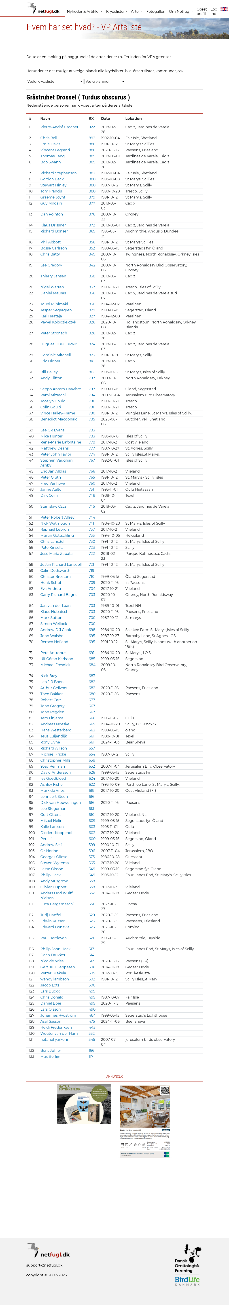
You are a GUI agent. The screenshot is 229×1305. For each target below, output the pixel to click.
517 (91, 949)
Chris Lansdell (52, 541)
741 (91, 523)
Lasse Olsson (51, 869)
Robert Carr (50, 700)
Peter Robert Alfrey (57, 517)
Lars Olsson (50, 1009)
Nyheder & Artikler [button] (83, 11)
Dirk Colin (49, 495)
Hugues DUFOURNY (58, 344)
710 (91, 576)
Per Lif (46, 839)
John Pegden (52, 712)
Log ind (214, 11)
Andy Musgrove (54, 881)
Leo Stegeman (53, 809)
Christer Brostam (55, 576)
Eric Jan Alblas (53, 471)
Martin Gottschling (57, 535)
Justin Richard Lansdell (61, 564)
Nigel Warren (52, 287)
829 (92, 310)
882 (92, 173)
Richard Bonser (54, 231)
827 (92, 316)
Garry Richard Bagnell (59, 595)
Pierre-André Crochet (59, 127)
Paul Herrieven (53, 938)
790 (92, 413)
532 (92, 893)
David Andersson (55, 772)
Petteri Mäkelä (53, 973)
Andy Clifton (51, 378)
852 (92, 248)
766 (92, 471)
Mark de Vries (52, 790)
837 (92, 287)
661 (91, 736)
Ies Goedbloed (53, 778)
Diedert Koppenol (56, 833)
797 (92, 378)
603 (92, 827)
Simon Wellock (53, 624)
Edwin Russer (52, 921)
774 (92, 454)
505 (92, 973)
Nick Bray (48, 676)
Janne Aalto (50, 489)
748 (92, 495)
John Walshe (51, 636)
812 (91, 372)
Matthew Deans (54, 448)
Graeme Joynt (52, 197)
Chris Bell (48, 138)
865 (92, 231)
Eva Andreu (50, 589)
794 (92, 395)
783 (92, 430)
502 (92, 979)
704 (92, 589)
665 (92, 724)
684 (92, 665)
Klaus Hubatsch (54, 612)
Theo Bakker (51, 694)
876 (92, 214)
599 (92, 845)
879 (92, 197)
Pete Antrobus (53, 653)
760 (92, 483)
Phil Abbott (50, 242)
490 (92, 1009)
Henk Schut (50, 583)
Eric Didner (50, 361)
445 (92, 1027)
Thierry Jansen (53, 276)
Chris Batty (50, 254)
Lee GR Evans (52, 430)
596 (92, 851)
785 (92, 419)
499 (92, 991)
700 (92, 618)
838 (92, 276)
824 (92, 344)
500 (92, 985)
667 (92, 706)
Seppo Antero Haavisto (60, 389)
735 (92, 535)
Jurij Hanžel (50, 915)
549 (92, 869)
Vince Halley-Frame (57, 413)
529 (92, 915)
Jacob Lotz (49, 985)
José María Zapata (56, 553)
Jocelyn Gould (53, 401)
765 (92, 477)
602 (92, 833)
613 (91, 809)
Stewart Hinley (53, 185)
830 (92, 304)
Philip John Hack (55, 949)
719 (91, 570)
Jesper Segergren (56, 310)
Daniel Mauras (53, 293)
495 (92, 997)
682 (92, 682)
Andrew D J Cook (55, 630)
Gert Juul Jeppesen (57, 967)
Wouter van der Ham (59, 1033)
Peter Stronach (53, 333)
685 (92, 659)
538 (92, 881)
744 (92, 517)
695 (92, 636)
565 (92, 863)
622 (92, 784)
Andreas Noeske (54, 724)
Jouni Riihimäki (54, 304)
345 (92, 1039)
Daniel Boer (50, 1003)
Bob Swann (50, 162)
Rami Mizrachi (53, 395)
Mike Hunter (51, 436)
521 (91, 938)
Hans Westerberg (55, 730)
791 (91, 401)
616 (91, 796)
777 (92, 448)
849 (92, 254)
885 (92, 156)
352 (92, 1033)
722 (92, 553)
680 (92, 694)
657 (92, 748)
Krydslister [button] (115, 11)
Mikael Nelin (51, 821)
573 (92, 857)
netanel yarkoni (54, 1039)
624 (92, 778)
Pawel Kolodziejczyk (58, 322)
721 (91, 564)
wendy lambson (54, 979)
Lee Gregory (51, 265)
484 (92, 1015)
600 (92, 839)
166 (91, 1050)
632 (92, 766)
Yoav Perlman (52, 766)
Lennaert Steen (54, 796)
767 (92, 460)
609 (92, 821)
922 (92, 127)
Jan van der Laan (55, 606)
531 (91, 904)
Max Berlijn (50, 1056)
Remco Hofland (54, 642)
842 (92, 265)
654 (92, 754)
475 (92, 1021)
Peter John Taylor (55, 454)
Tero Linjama (51, 718)
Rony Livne (50, 742)
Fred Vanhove (52, 483)
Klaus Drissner (53, 225)
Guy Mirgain (51, 203)
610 (91, 815)
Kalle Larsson (52, 827)
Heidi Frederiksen (56, 1027)
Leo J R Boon (52, 682)
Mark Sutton (51, 618)
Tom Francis (51, 191)
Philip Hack (50, 875)
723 (92, 547)
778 (92, 442)
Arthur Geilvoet (54, 688)
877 (92, 203)
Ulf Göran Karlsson (56, 659)
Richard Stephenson (58, 173)
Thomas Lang (52, 156)
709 (92, 583)
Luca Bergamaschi (57, 904)
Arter (135, 11)
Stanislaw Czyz (53, 506)
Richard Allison (53, 748)
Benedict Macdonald (59, 419)
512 (91, 961)
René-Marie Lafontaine (60, 442)
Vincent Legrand (55, 150)
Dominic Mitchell (55, 355)
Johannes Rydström (58, 1015)
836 (92, 293)
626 (92, 772)
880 (92, 179)
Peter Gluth (50, 477)
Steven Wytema (54, 863)
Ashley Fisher (52, 784)
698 (92, 630)
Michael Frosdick (55, 665)
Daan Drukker (52, 955)
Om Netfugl (179, 11)
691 (91, 653)
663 (92, 730)
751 (91, 489)
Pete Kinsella (51, 547)
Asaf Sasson (50, 1021)
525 (92, 927)
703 (92, 595)
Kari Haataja (51, 316)
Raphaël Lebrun (54, 529)
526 (92, 921)
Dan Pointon (51, 214)
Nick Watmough (55, 523)
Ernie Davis (50, 144)
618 (91, 790)
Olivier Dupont (53, 887)
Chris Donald (51, 997)
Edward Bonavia (54, 927)
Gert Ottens (50, 815)
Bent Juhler (50, 1050)
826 (92, 322)
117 (91, 1056)
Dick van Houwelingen (60, 802)
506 (92, 967)
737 (92, 529)
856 (92, 242)
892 (92, 138)
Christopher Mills (55, 760)
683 (92, 676)
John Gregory (52, 706)
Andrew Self (51, 845)
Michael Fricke (53, 754)
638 (92, 760)
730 (92, 541)
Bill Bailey (49, 372)
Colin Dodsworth (55, 570)
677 (92, 700)
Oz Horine (49, 851)
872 (92, 225)
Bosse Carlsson (53, 248)
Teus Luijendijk (53, 736)
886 (92, 144)
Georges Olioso (53, 857)
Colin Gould (50, 407)
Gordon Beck (52, 179)
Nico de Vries (52, 961)
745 (92, 506)
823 (92, 355)
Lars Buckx (50, 991)
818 (91, 361)
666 (92, 718)
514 (91, 955)
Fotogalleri (155, 11)
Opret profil (202, 11)
